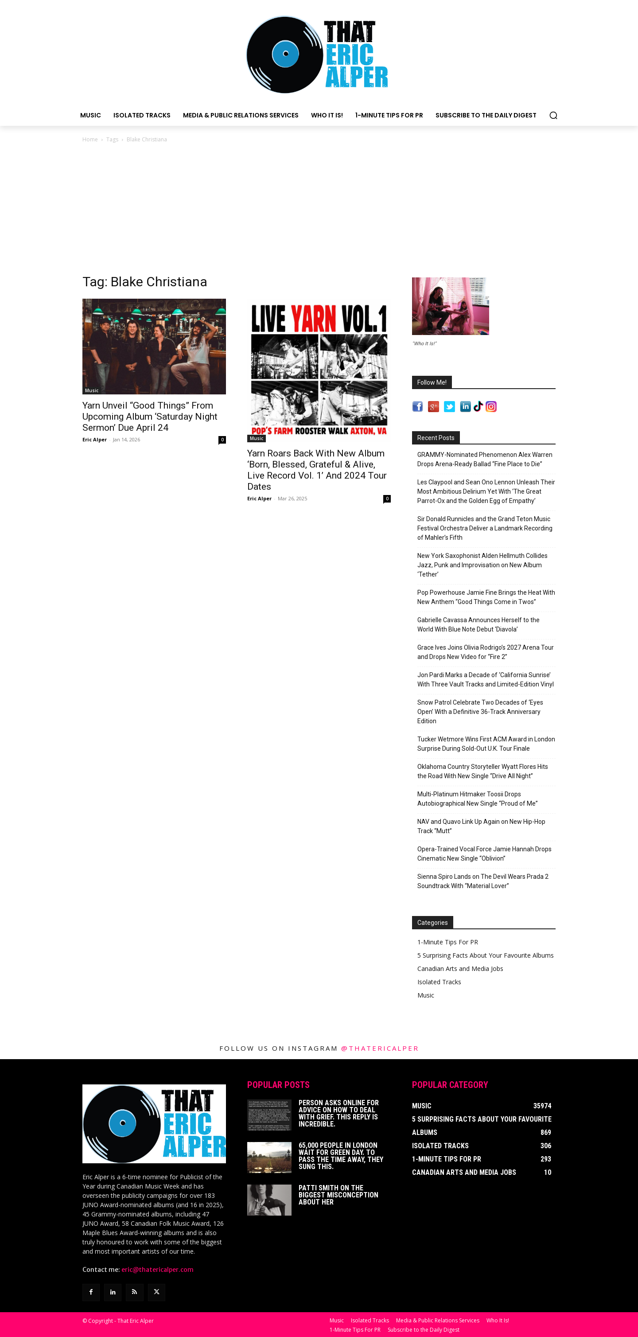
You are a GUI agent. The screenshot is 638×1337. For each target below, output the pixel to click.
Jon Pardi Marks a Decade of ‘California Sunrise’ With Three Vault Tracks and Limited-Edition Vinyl (485, 679)
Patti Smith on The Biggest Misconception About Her (338, 1195)
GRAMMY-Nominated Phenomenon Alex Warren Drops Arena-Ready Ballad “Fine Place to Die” (484, 459)
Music (91, 390)
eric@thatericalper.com (157, 1270)
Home (90, 139)
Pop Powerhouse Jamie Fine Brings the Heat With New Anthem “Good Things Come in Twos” (486, 597)
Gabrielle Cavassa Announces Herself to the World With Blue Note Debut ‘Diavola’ (478, 624)
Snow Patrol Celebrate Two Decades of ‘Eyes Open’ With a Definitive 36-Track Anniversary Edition (480, 712)
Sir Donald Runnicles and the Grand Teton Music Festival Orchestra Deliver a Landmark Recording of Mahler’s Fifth (484, 528)
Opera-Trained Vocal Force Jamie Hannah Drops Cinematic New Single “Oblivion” (484, 854)
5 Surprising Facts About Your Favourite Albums (485, 955)
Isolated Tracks (439, 982)
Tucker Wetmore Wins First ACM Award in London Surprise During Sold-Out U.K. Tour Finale (486, 744)
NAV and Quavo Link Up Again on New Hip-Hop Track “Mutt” (481, 826)
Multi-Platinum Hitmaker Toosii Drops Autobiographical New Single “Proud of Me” (477, 799)
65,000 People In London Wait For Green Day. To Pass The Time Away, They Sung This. (341, 1156)
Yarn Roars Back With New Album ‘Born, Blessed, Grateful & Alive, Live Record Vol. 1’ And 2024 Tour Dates (317, 470)
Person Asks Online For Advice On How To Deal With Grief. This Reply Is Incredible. (339, 1113)
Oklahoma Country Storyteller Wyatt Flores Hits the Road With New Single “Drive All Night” (482, 771)
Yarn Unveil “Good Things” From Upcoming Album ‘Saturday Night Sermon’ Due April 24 (150, 416)
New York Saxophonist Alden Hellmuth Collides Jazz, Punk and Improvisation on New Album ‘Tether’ (482, 565)
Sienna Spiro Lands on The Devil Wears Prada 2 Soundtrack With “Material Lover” (483, 881)
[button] (553, 115)
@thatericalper (380, 1048)
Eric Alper (94, 439)
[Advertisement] (319, 211)
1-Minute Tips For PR (447, 942)
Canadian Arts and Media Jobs (460, 968)
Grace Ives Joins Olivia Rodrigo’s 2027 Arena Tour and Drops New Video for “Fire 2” (485, 652)
